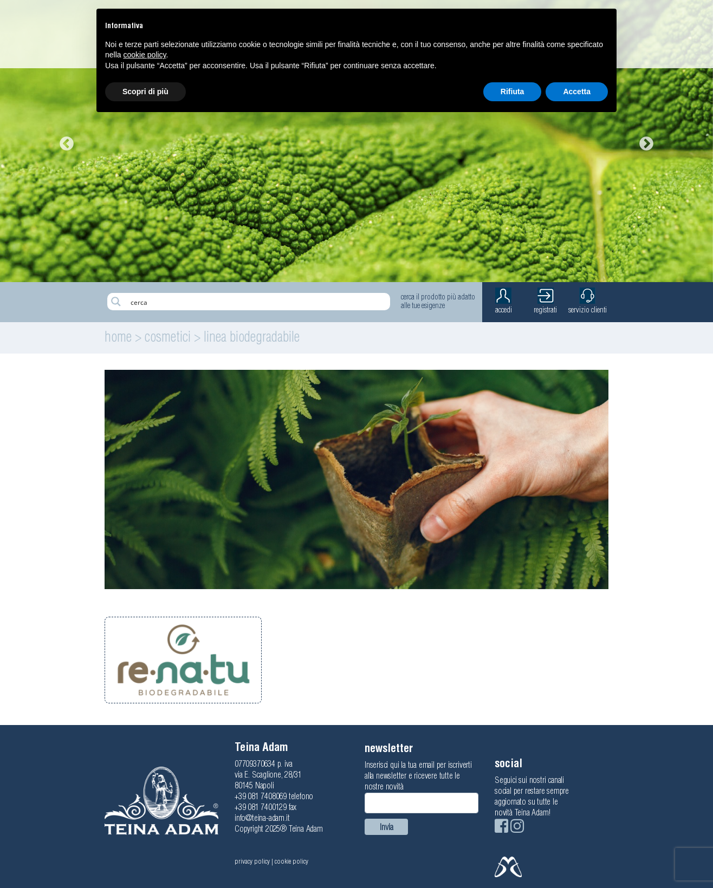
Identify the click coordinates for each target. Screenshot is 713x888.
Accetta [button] (577, 91)
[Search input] (258, 301)
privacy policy (252, 861)
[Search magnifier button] (116, 301)
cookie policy (291, 861)
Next (643, 141)
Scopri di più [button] (145, 91)
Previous (64, 141)
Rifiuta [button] (512, 91)
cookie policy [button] (144, 54)
